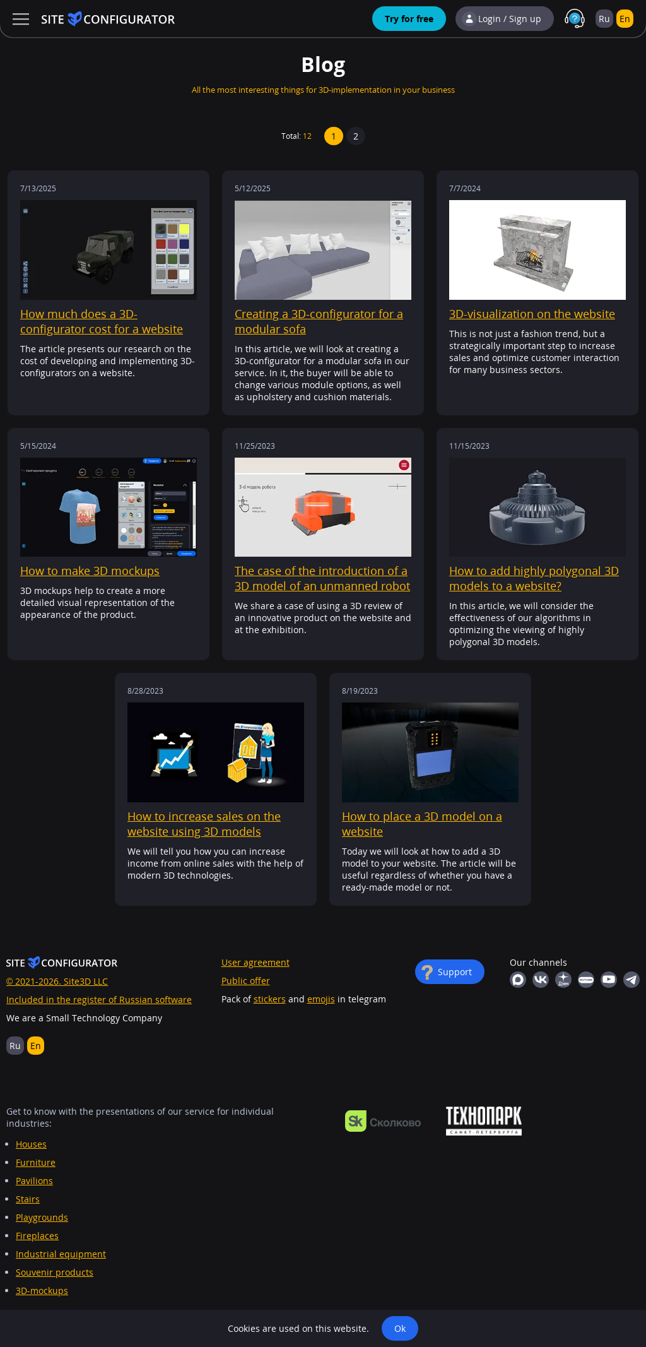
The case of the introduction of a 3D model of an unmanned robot (322, 578)
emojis (321, 999)
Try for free (409, 19)
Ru (604, 19)
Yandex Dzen (563, 979)
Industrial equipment (61, 1254)
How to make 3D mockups (90, 570)
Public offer (245, 981)
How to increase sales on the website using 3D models (204, 824)
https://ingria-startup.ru (484, 1121)
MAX (518, 979)
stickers (270, 999)
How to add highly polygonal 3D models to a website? (534, 578)
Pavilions (34, 1181)
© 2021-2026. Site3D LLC (57, 981)
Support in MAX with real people (574, 19)
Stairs (28, 1199)
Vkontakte (540, 979)
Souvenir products (54, 1272)
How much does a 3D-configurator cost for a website (101, 321)
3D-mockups (42, 1291)
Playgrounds (42, 1217)
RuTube (586, 979)
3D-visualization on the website (532, 313)
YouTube (609, 979)
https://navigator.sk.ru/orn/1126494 (383, 1121)
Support (455, 972)
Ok (400, 1328)
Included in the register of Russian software (99, 1000)
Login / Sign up (509, 19)
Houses (31, 1144)
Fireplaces (37, 1236)
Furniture (36, 1162)
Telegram (631, 979)
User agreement (255, 962)
